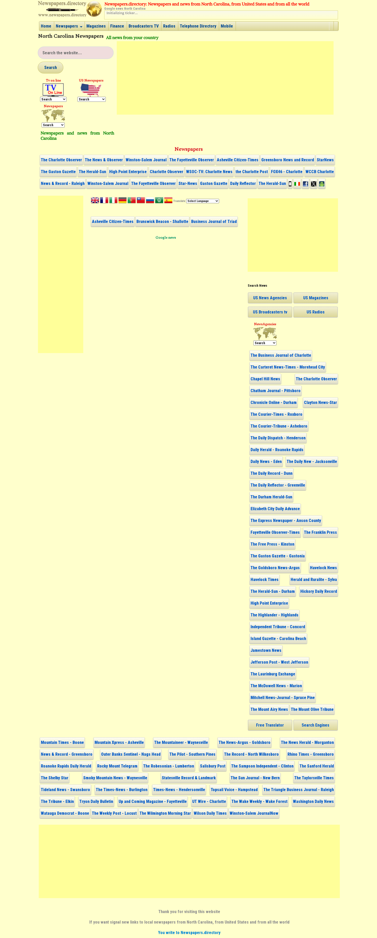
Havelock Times (265, 579)
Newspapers (67, 26)
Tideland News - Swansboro (65, 789)
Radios (169, 26)
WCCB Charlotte (320, 171)
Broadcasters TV (144, 26)
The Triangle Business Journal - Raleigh (298, 789)
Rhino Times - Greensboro (310, 754)
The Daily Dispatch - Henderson (278, 437)
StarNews (325, 159)
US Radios (316, 312)
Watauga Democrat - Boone (65, 813)
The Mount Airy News (269, 709)
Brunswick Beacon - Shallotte (162, 221)
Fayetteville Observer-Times (275, 532)
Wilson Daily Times (210, 813)
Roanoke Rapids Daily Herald (66, 766)
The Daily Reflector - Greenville (278, 485)
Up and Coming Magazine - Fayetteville (153, 801)
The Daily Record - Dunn (271, 473)
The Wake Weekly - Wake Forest (259, 801)
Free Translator (270, 725)
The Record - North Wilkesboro (251, 754)
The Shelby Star (54, 777)
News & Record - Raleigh (63, 183)
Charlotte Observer (166, 171)
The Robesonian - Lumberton (168, 766)
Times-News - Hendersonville (179, 789)
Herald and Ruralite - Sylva (314, 579)
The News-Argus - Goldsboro (244, 742)
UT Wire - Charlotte (209, 801)
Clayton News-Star (320, 402)
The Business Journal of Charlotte (281, 355)
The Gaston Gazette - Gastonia (278, 555)
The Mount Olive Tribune (312, 709)
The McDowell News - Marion (276, 685)
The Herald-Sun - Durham (273, 591)
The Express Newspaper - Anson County (286, 520)
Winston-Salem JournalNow (254, 813)
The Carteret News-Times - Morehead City (288, 367)
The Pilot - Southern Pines (192, 754)
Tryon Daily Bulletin (96, 801)
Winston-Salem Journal (146, 159)
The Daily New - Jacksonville (312, 461)
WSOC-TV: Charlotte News (209, 171)
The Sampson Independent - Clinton (262, 766)
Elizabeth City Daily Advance (275, 508)
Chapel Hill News (265, 378)
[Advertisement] (225, 78)
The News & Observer (104, 159)
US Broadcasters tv (270, 312)
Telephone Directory (198, 26)
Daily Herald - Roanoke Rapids (277, 449)
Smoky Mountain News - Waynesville (115, 777)
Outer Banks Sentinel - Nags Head (130, 754)
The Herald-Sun (92, 171)
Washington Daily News (313, 801)
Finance (117, 26)
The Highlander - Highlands (274, 614)
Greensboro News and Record (287, 159)
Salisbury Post (212, 766)
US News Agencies (270, 297)
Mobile (227, 26)
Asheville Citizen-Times (237, 159)
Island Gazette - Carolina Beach (278, 638)
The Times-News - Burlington (121, 789)
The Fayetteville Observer (191, 159)
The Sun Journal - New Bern (255, 777)
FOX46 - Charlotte (286, 171)
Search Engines (315, 725)
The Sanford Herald (317, 766)
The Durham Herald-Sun (271, 496)
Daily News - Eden (266, 461)
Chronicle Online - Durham (274, 402)
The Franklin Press (320, 532)
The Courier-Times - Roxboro (276, 414)
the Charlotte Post (252, 171)
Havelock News (323, 567)
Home (46, 26)
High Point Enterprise (128, 171)
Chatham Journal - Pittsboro (276, 390)
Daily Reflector (243, 183)
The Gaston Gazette (58, 171)
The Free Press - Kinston (272, 544)
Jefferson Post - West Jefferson (279, 662)
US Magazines (315, 297)
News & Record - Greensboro (66, 754)
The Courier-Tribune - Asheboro (279, 426)
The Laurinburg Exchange (273, 673)
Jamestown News (266, 650)
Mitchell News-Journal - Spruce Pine (283, 697)
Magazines (96, 26)
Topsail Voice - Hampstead (234, 789)
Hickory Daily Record (318, 591)
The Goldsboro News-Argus (275, 567)
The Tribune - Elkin (57, 801)
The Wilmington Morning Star (165, 813)
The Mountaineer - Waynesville (181, 742)
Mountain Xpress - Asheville (119, 742)
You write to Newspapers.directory (189, 932)
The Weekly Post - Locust (114, 813)
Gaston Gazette (213, 183)
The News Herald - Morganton (307, 742)
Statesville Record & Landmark (189, 777)
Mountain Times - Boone (62, 742)
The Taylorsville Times (314, 777)
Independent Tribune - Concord (278, 626)
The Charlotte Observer (61, 159)
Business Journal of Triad (214, 221)
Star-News (188, 183)
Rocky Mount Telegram (117, 766)
